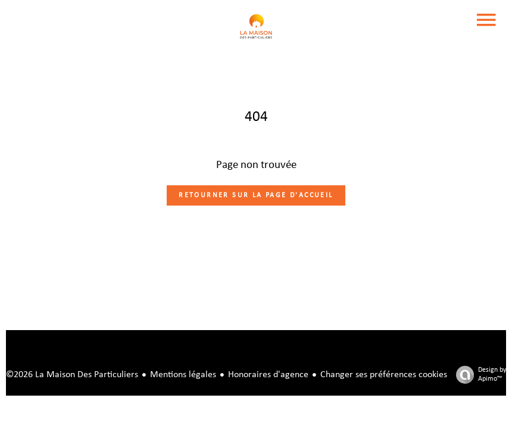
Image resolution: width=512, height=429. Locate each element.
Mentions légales (183, 375)
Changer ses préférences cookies (383, 375)
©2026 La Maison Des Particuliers (72, 375)
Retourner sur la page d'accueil (256, 195)
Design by (478, 375)
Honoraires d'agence (268, 375)
